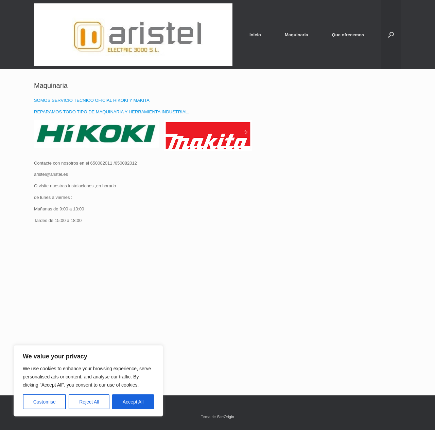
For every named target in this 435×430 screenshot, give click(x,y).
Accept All (133, 402)
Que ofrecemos (348, 34)
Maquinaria (296, 34)
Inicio (255, 34)
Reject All (89, 402)
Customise (44, 402)
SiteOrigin (225, 417)
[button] (391, 34)
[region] (88, 380)
